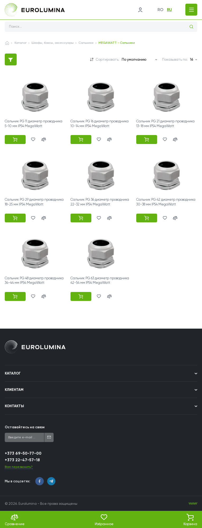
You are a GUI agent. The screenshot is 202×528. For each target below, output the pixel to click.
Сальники (85, 43)
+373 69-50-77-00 (23, 453)
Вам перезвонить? (19, 467)
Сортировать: (107, 59)
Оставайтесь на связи (25, 427)
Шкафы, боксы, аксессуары (52, 43)
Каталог (21, 43)
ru (169, 9)
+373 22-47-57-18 (22, 460)
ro (160, 9)
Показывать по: (175, 59)
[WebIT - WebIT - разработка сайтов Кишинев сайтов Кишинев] (193, 503)
